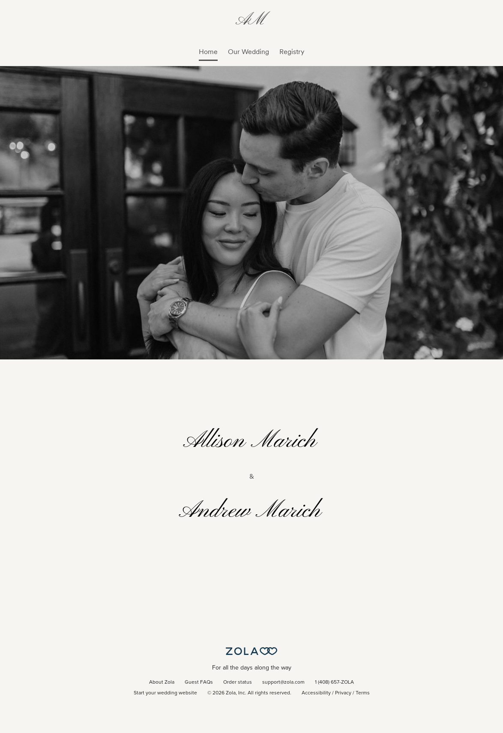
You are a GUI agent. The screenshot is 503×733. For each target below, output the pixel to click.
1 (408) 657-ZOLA (334, 682)
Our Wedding (248, 52)
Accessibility (316, 693)
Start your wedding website (165, 693)
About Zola (161, 682)
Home (208, 52)
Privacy (343, 693)
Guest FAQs (199, 682)
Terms (363, 693)
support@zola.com (283, 682)
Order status (237, 682)
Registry (291, 52)
